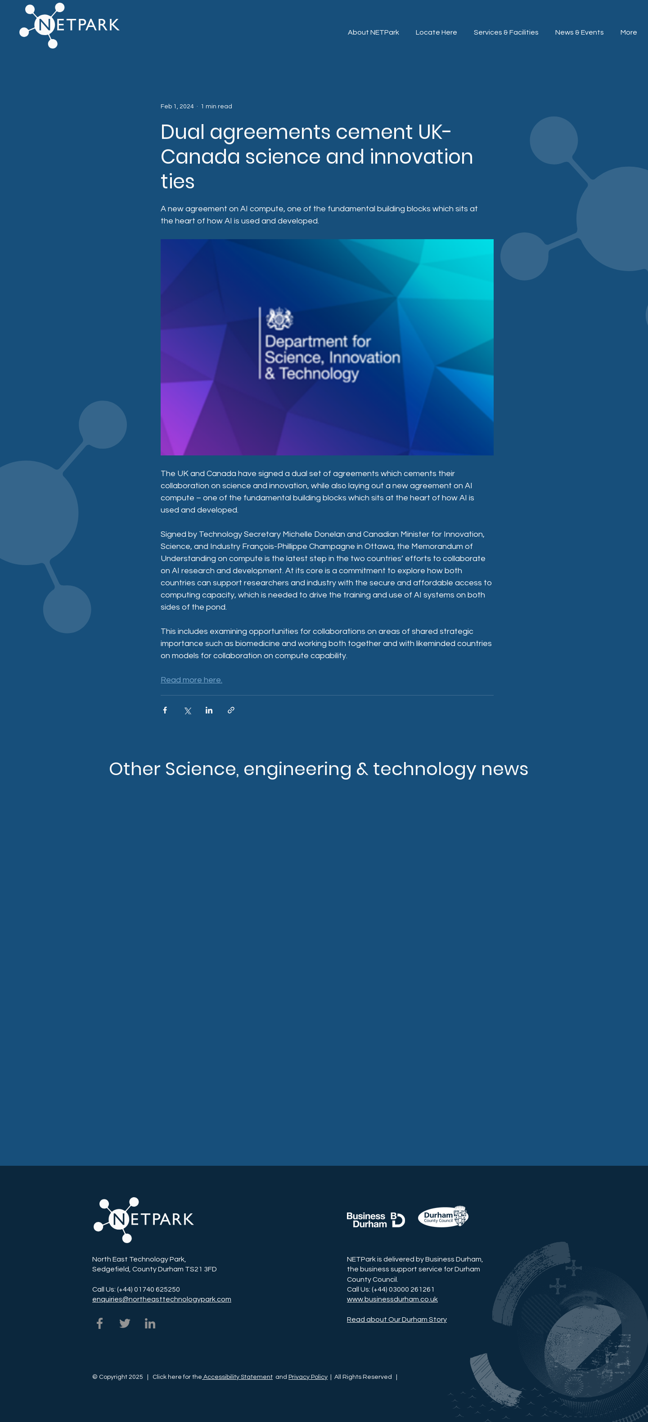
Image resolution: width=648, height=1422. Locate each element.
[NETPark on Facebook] (99, 1323)
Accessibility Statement (237, 1377)
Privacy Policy (308, 1377)
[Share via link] (231, 710)
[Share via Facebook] (165, 710)
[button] (506, 28)
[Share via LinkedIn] (209, 710)
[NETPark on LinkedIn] (150, 1323)
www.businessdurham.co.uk (392, 1299)
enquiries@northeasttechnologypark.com (161, 1299)
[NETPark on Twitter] (124, 1323)
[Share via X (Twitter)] (187, 710)
